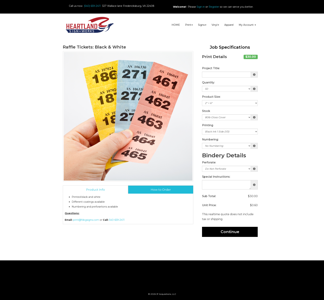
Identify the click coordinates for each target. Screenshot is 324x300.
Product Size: (211, 96)
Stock (206, 111)
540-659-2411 (117, 219)
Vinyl (215, 24)
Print (189, 24)
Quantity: (208, 82)
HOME (176, 24)
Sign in (201, 6)
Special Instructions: (216, 176)
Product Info (95, 189)
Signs (202, 24)
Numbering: (210, 139)
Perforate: (209, 162)
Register (214, 6)
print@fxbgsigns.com (86, 219)
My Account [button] (247, 24)
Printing (207, 125)
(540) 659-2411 (92, 5)
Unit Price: (209, 205)
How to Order (161, 189)
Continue (230, 231)
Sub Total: (209, 196)
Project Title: (211, 68)
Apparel (229, 24)
